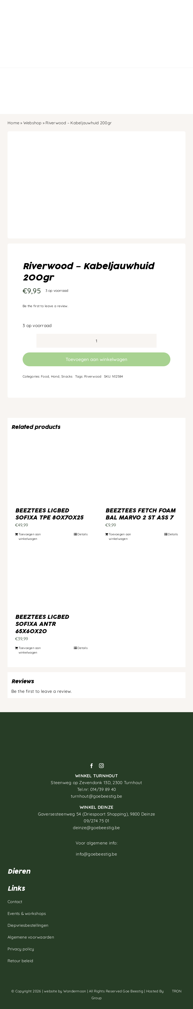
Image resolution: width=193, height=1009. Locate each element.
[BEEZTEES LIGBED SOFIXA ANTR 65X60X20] (51, 582)
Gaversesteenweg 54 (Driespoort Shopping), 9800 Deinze (96, 814)
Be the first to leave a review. (45, 306)
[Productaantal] (96, 341)
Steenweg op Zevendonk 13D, (96, 782)
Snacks (67, 376)
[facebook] (91, 765)
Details (82, 534)
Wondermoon (74, 991)
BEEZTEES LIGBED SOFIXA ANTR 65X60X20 (42, 624)
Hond (55, 376)
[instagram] (101, 765)
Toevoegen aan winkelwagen (96, 359)
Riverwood (92, 376)
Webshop (32, 122)
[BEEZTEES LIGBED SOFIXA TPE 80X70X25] (51, 475)
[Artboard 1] (96, 724)
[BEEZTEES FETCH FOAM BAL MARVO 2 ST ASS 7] (142, 475)
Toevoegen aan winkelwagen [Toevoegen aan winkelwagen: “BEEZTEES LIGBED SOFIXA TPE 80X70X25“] (30, 536)
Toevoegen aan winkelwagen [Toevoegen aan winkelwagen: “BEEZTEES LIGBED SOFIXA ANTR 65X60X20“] (30, 650)
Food (45, 376)
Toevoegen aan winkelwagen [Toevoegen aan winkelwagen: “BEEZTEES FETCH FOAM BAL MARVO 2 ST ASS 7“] (120, 536)
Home (13, 122)
